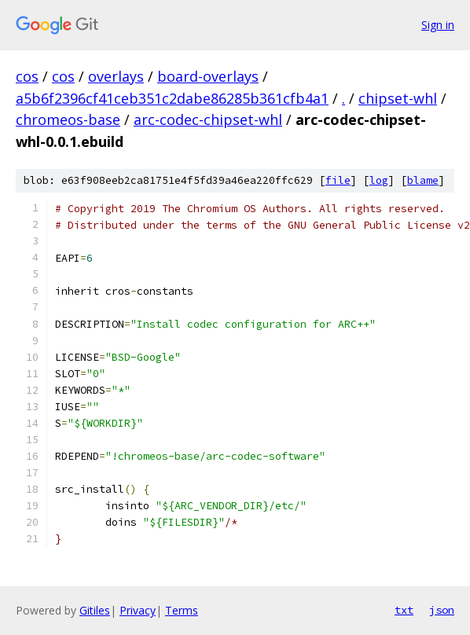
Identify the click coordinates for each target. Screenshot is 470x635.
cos (27, 76)
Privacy (137, 610)
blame (423, 180)
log (378, 180)
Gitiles (94, 610)
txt (404, 610)
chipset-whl (397, 98)
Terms (181, 610)
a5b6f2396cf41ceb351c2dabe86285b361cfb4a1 (172, 98)
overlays (116, 76)
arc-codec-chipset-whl (208, 119)
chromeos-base (68, 119)
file (338, 180)
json (441, 610)
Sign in (437, 24)
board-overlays (208, 76)
